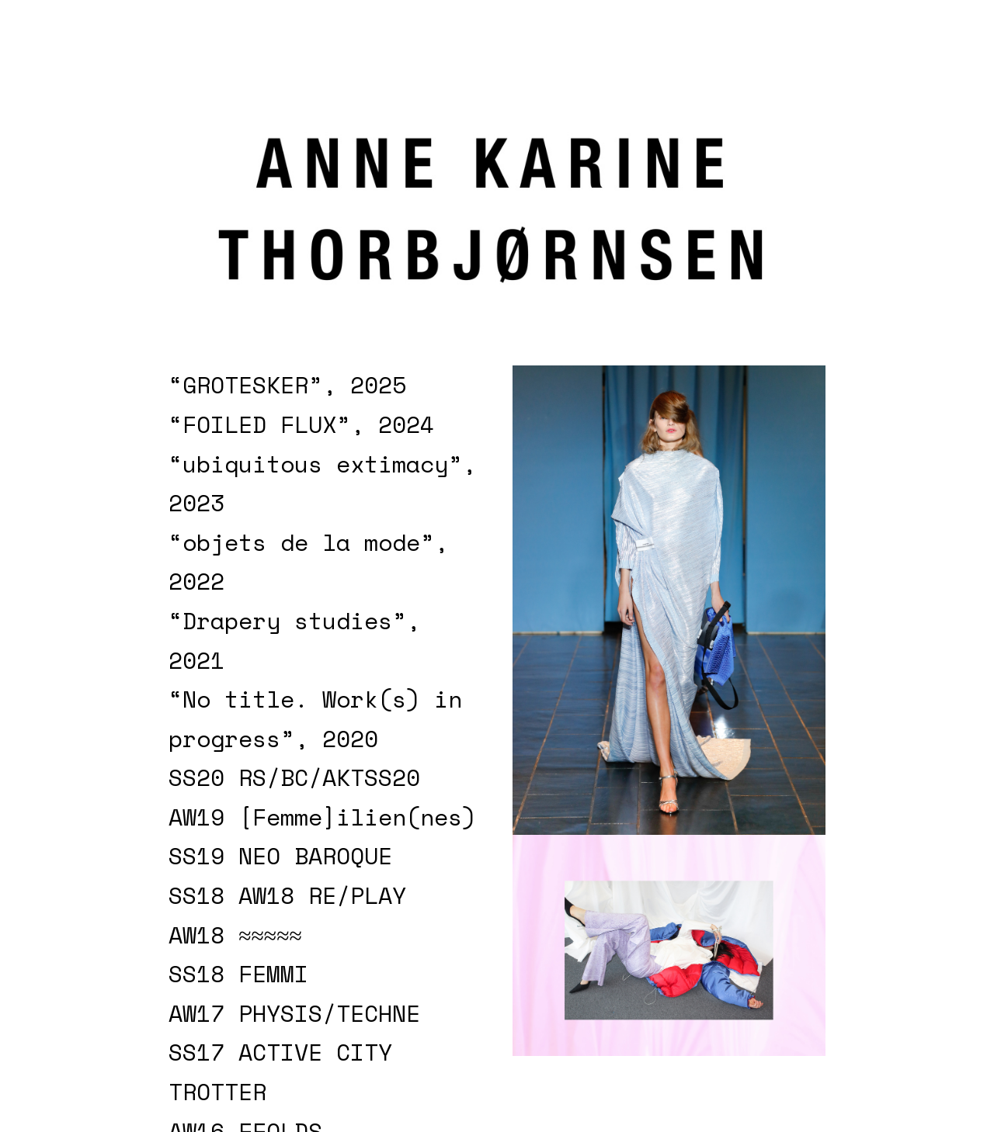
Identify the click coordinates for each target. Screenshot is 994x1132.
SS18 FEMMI (238, 974)
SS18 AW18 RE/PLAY (287, 895)
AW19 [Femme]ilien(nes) (322, 817)
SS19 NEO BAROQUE (280, 856)
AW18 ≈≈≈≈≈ (235, 935)
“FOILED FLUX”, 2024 (301, 424)
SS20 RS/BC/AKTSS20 (294, 777)
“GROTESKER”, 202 (280, 385)
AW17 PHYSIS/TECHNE (294, 1013)
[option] (669, 600)
